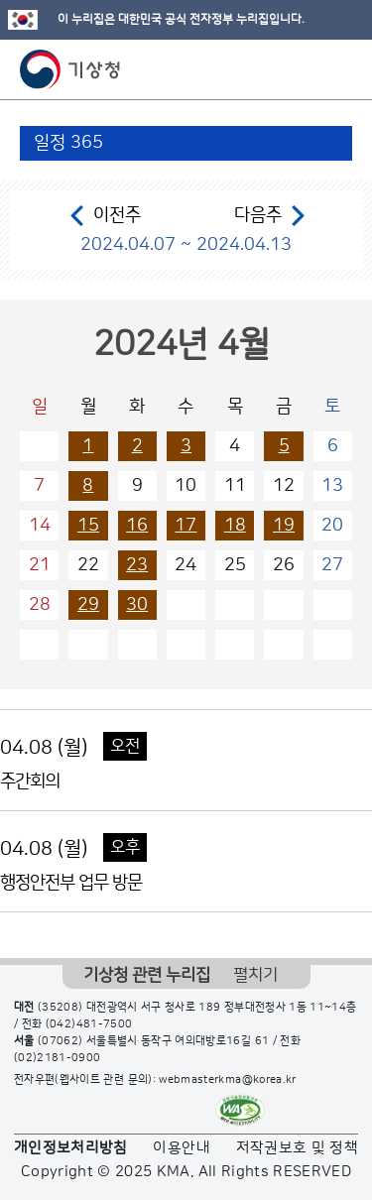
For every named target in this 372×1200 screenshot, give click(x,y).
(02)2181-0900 (57, 1058)
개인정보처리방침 (71, 1148)
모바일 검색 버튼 (308, 69)
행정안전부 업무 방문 (71, 883)
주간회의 (30, 781)
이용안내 (181, 1148)
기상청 (70, 69)
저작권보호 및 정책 (297, 1148)
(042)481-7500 (89, 1024)
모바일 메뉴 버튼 (339, 69)
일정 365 (68, 143)
